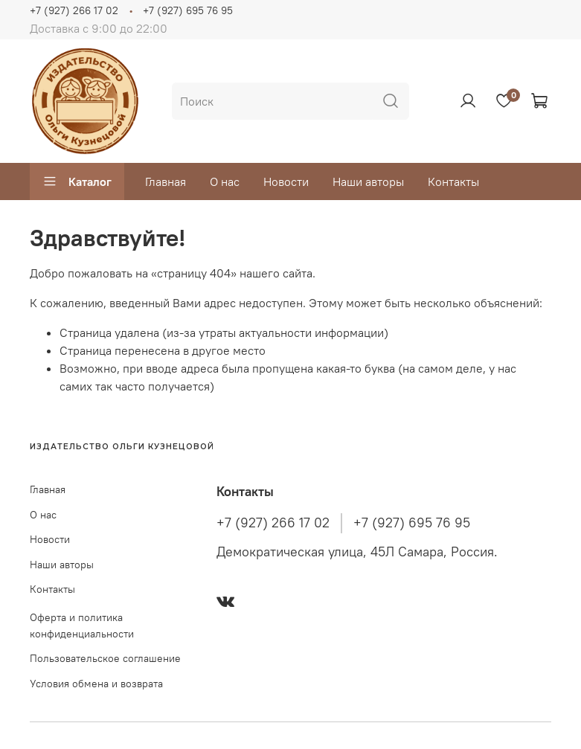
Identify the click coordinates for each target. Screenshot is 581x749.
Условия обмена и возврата (96, 683)
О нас (225, 181)
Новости (286, 181)
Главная (165, 181)
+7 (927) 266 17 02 (74, 10)
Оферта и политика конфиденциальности (82, 625)
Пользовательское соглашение (105, 658)
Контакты (453, 181)
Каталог (77, 181)
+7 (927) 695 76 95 (188, 10)
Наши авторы (368, 181)
